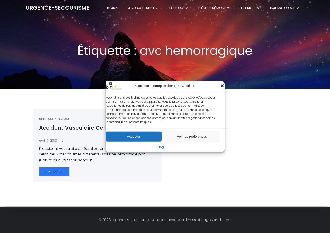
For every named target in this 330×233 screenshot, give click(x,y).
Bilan (113, 8)
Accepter (133, 136)
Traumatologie (285, 8)
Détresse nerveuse (54, 119)
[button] (222, 85)
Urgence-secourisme (57, 8)
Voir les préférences (192, 136)
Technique (250, 8)
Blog (160, 147)
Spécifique (178, 8)
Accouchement (143, 8)
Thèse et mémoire (214, 8)
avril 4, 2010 (48, 141)
